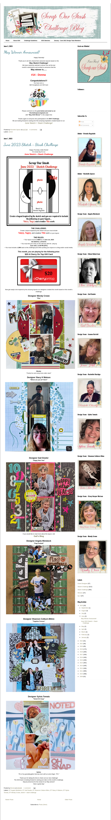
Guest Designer (82, 583)
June (83, 616)
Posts (81, 122)
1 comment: (27, 788)
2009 (81, 676)
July (82, 613)
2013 (81, 665)
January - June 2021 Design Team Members (67, 40)
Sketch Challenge (83, 586)
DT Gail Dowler (27, 790)
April (83, 629)
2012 (81, 668)
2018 (81, 652)
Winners (80, 593)
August (83, 610)
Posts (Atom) (43, 804)
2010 (81, 674)
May (82, 626)
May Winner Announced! (22, 52)
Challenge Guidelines (30, 40)
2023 (81, 605)
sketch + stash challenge (28, 792)
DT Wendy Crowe (14, 792)
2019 (81, 649)
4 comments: (33, 129)
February (84, 634)
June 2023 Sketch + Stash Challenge (31, 144)
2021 (81, 643)
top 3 (79, 596)
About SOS (16, 40)
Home (7, 40)
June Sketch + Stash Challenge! (39, 123)
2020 (81, 646)
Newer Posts (9, 799)
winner (11, 132)
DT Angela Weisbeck (15, 790)
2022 (81, 641)
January (84, 637)
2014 (81, 663)
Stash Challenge (83, 589)
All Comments (84, 125)
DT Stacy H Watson (56, 790)
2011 (81, 671)
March (83, 632)
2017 (81, 654)
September (85, 608)
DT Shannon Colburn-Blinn (41, 790)
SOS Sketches (45, 40)
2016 (81, 657)
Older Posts (68, 799)
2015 (81, 660)
